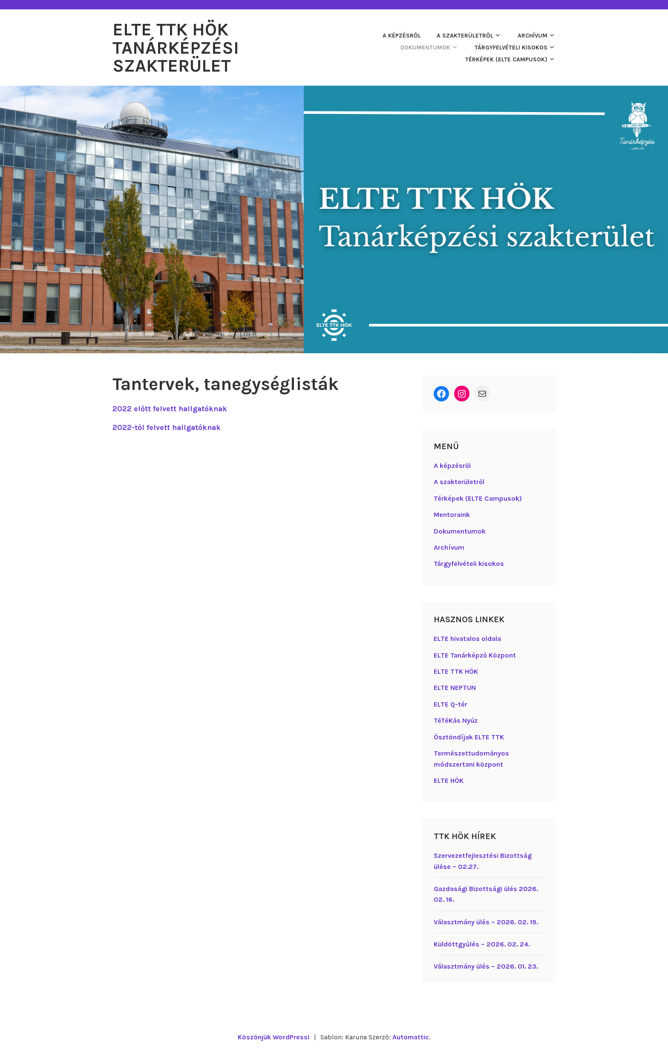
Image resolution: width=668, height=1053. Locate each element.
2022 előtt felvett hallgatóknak (170, 408)
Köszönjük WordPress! (273, 1036)
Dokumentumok (425, 47)
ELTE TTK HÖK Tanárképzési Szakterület (176, 47)
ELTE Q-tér (450, 703)
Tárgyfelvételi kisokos (511, 47)
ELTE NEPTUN (455, 687)
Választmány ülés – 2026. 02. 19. (486, 921)
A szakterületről (465, 35)
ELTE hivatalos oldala (467, 638)
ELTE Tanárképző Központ (475, 654)
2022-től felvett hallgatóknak (167, 426)
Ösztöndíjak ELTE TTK (469, 736)
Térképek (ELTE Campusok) (506, 59)
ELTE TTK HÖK (456, 670)
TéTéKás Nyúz (456, 719)
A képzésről (402, 35)
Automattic (410, 1036)
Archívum (532, 35)
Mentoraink (452, 514)
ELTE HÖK (449, 780)
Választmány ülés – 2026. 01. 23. (486, 965)
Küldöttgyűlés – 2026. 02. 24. (482, 943)
